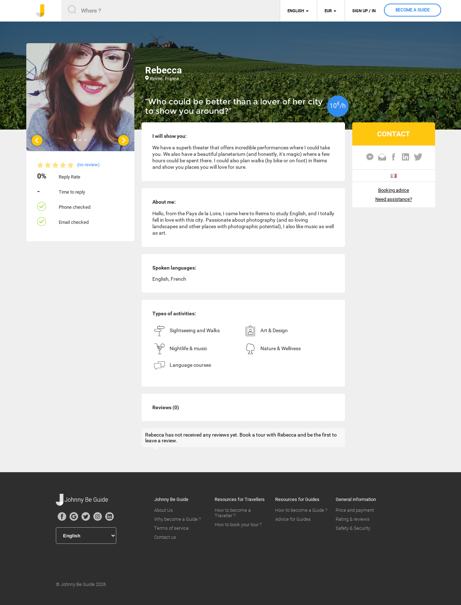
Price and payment (355, 510)
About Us (163, 510)
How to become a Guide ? (301, 510)
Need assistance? (393, 199)
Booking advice (393, 190)
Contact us (165, 537)
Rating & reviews (353, 519)
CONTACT (393, 134)
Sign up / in (364, 11)
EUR (328, 11)
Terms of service (171, 528)
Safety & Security (353, 528)
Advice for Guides (293, 519)
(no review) (88, 164)
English (295, 11)
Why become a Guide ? (177, 519)
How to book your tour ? (238, 524)
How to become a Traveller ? (233, 512)
